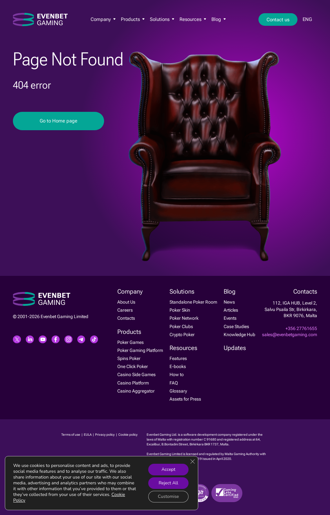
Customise (168, 496)
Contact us (278, 20)
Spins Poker (129, 358)
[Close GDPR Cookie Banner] (192, 461)
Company (103, 20)
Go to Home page (58, 121)
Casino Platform (133, 382)
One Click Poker (132, 366)
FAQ (174, 382)
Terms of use (71, 434)
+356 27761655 (301, 328)
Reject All (168, 483)
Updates (235, 348)
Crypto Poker (182, 334)
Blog (218, 20)
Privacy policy (105, 434)
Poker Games (130, 342)
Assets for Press (185, 399)
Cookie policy (128, 434)
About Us (126, 302)
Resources (193, 20)
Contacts (126, 318)
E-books (178, 366)
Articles (231, 310)
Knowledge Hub (239, 334)
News (229, 302)
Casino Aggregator (136, 391)
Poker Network (184, 318)
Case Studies (236, 326)
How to (177, 374)
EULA (88, 434)
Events (230, 318)
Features (178, 358)
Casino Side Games (136, 374)
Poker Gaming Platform (140, 350)
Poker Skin (180, 310)
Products (133, 20)
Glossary (178, 391)
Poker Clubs (181, 326)
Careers (125, 310)
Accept (168, 469)
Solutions (162, 20)
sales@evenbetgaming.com (289, 334)
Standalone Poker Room (193, 302)
